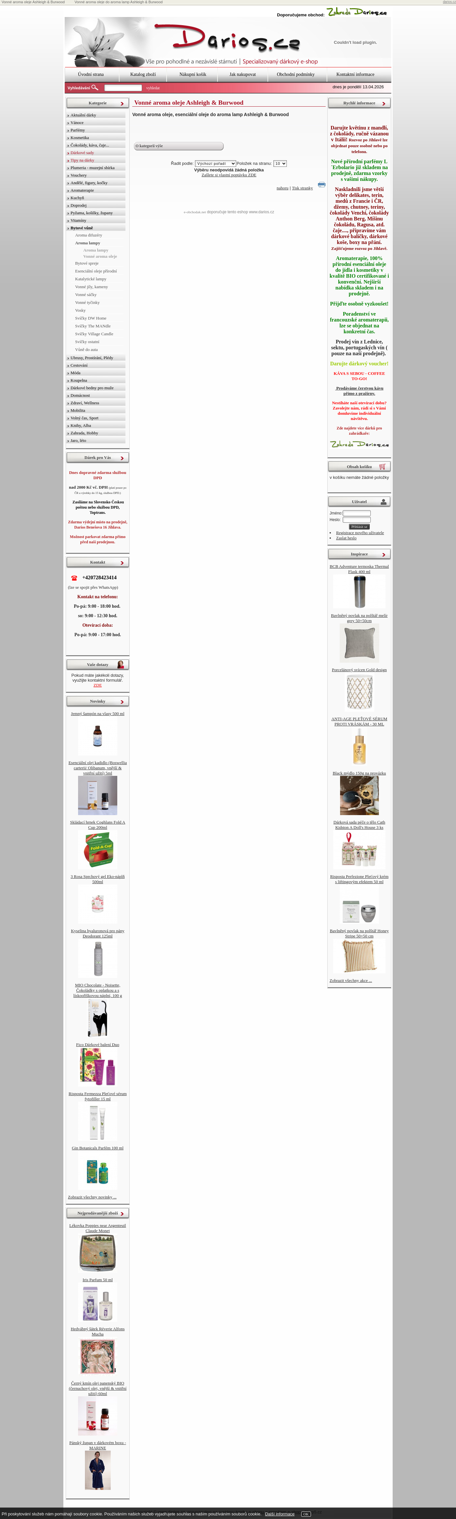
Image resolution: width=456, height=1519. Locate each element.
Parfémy (78, 130)
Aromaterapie (82, 190)
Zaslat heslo (346, 537)
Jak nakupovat (243, 74)
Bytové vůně (82, 227)
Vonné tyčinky (87, 302)
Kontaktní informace (355, 74)
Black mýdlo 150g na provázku (359, 773)
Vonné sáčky (86, 294)
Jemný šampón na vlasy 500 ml (97, 713)
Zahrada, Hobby (84, 432)
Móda (75, 372)
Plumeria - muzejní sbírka (93, 167)
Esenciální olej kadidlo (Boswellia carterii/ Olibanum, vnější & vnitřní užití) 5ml (98, 768)
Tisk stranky (302, 187)
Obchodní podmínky (296, 74)
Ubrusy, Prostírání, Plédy (92, 357)
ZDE (97, 685)
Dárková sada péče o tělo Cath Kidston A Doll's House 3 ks (359, 825)
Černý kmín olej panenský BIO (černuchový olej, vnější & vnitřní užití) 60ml (98, 1388)
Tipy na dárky (82, 160)
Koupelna (79, 380)
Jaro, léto (78, 440)
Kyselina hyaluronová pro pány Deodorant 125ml (97, 933)
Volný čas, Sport (84, 417)
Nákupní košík (192, 74)
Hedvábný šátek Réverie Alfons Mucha (98, 1331)
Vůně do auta (86, 349)
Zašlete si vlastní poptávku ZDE (229, 174)
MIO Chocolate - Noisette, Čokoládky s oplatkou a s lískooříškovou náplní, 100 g (97, 990)
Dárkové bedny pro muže (92, 387)
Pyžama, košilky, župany (92, 212)
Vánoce (77, 122)
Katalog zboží (143, 74)
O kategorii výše (149, 146)
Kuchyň (77, 197)
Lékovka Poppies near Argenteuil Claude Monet (97, 1228)
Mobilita (78, 410)
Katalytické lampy (90, 278)
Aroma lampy (87, 242)
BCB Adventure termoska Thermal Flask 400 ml (359, 569)
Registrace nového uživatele (360, 532)
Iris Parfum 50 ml (98, 1279)
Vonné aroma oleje (100, 256)
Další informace (279, 1513)
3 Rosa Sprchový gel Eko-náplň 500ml (97, 879)
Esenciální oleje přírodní (96, 271)
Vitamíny (78, 220)
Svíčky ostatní (87, 341)
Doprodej (79, 205)
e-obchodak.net (195, 212)
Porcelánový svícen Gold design (359, 669)
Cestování (79, 365)
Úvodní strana (91, 74)
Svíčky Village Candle (94, 333)
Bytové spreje (87, 263)
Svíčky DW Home (90, 318)
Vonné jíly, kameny (91, 286)
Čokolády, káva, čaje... (90, 145)
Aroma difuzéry (88, 235)
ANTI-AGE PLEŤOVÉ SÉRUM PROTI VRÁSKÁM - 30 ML (359, 721)
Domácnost (80, 395)
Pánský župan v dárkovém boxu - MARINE (97, 1445)
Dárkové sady (82, 152)
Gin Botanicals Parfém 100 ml (97, 1147)
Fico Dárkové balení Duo (97, 1044)
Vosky (80, 310)
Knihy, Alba (81, 425)
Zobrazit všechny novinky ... (92, 1197)
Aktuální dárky (83, 115)
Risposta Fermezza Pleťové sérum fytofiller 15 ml (98, 1096)
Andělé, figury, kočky (89, 182)
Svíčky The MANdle (93, 325)
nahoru (282, 187)
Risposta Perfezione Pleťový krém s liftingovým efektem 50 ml (359, 879)
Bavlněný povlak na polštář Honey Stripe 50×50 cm (359, 933)
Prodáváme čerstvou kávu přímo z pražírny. (359, 391)
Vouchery (79, 175)
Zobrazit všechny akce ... (351, 980)
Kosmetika (80, 137)
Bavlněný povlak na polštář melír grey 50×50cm (359, 618)
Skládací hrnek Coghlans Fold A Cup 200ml (97, 825)
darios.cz (449, 2)
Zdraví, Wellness (85, 402)
